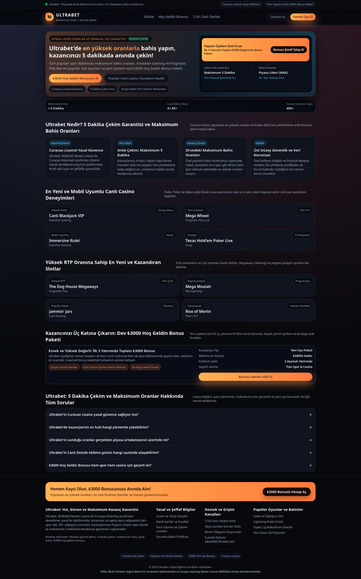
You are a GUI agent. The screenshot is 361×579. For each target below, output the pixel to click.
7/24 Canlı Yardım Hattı (220, 521)
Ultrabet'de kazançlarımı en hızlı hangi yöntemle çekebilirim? (99, 427)
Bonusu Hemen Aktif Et (255, 377)
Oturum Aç (278, 17)
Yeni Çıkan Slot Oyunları (270, 533)
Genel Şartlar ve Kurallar (172, 522)
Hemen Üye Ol (303, 17)
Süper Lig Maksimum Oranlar (273, 527)
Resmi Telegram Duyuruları (223, 532)
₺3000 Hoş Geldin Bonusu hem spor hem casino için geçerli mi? (100, 465)
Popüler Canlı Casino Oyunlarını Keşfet (136, 78)
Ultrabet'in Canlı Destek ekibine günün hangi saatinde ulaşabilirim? (104, 452)
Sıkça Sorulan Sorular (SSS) (223, 526)
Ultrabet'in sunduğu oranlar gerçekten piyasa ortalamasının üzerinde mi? (109, 440)
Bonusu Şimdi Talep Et (288, 50)
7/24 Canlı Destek (206, 16)
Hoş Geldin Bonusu (173, 16)
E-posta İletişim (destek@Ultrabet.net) (219, 539)
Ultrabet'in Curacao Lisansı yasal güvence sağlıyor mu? (93, 414)
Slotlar (149, 16)
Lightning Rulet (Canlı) (268, 522)
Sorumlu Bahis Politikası (172, 537)
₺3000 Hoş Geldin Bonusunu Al (75, 78)
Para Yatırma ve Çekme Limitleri (171, 529)
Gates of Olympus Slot (268, 516)
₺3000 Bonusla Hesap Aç (286, 491)
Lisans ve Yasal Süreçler (172, 516)
